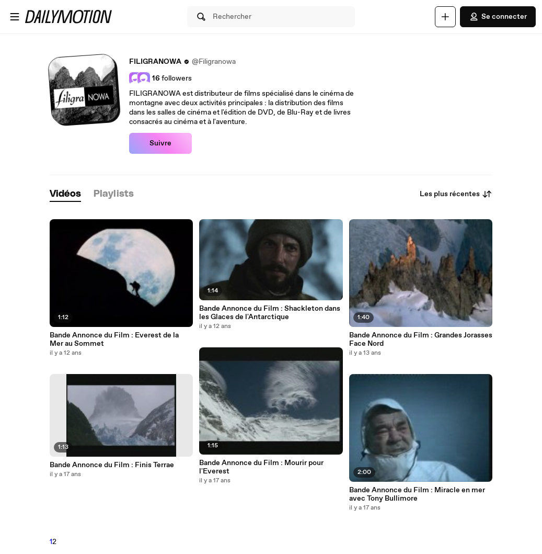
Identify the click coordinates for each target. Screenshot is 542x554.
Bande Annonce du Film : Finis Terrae (112, 465)
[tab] (65, 194)
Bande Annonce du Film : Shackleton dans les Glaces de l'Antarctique (269, 312)
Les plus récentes (456, 194)
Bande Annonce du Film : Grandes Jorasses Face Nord (420, 339)
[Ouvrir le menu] (14, 16)
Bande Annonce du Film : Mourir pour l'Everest (261, 467)
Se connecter (498, 17)
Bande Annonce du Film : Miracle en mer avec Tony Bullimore (417, 494)
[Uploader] (445, 16)
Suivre (160, 143)
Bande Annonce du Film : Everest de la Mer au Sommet (114, 339)
